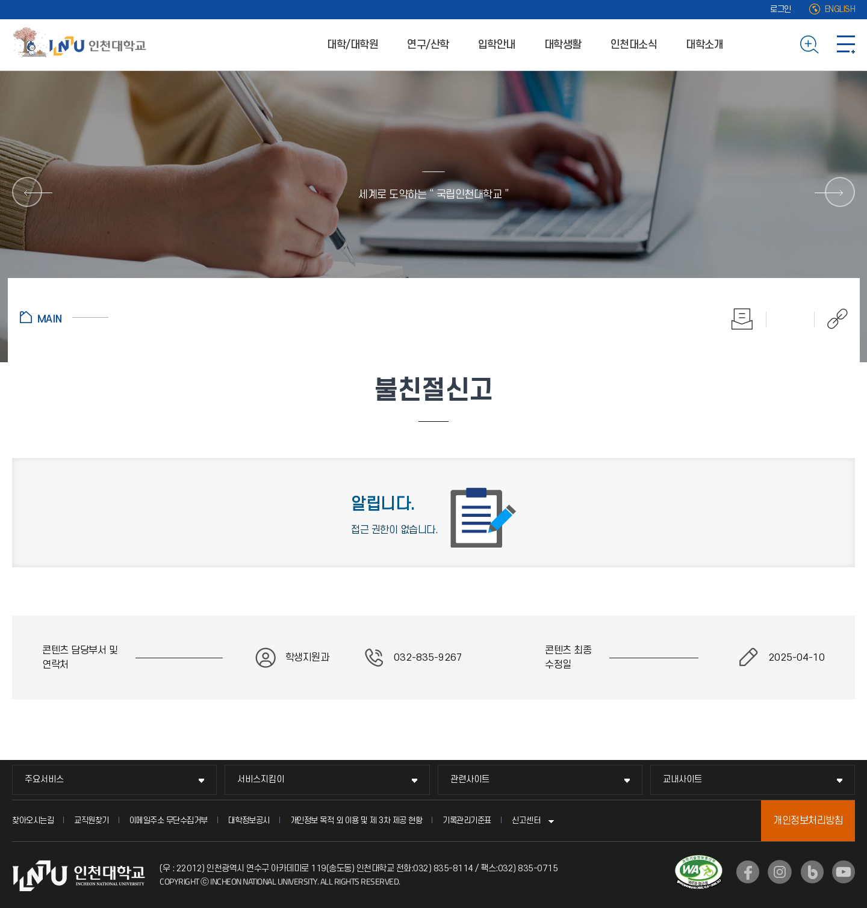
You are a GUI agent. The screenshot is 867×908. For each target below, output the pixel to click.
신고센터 (526, 820)
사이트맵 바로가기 (846, 45)
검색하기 (809, 45)
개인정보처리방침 (808, 820)
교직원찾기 (91, 820)
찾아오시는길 (33, 820)
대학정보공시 (249, 820)
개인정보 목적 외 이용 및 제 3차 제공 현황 (356, 820)
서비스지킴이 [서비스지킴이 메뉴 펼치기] (260, 779)
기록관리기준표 (467, 820)
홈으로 (64, 317)
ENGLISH (840, 9)
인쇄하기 (742, 319)
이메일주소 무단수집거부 (168, 820)
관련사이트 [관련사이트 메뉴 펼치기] (469, 779)
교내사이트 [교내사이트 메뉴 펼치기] (682, 779)
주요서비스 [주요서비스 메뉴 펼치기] (44, 779)
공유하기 (831, 319)
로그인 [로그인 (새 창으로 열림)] (780, 9)
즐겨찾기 (790, 319)
